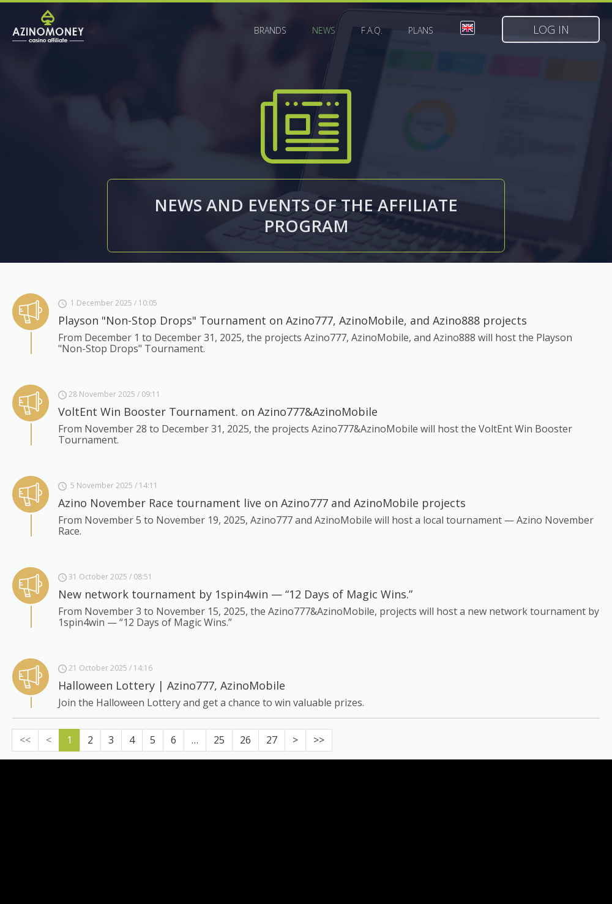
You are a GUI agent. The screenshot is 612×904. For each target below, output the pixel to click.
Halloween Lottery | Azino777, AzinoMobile (171, 685)
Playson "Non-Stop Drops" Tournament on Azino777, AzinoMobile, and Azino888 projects (292, 320)
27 (271, 740)
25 (219, 740)
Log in (551, 29)
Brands (270, 30)
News (323, 30)
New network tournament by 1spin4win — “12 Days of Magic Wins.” (235, 594)
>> (318, 740)
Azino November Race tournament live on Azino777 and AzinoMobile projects (262, 502)
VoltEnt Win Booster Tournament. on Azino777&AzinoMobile (218, 411)
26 (245, 740)
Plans (420, 30)
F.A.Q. (371, 30)
